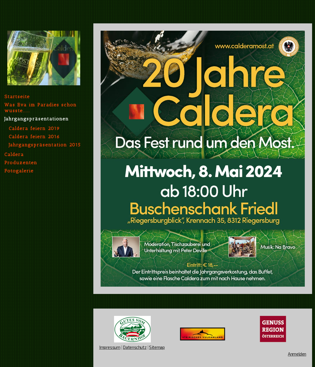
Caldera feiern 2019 (34, 128)
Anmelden (297, 353)
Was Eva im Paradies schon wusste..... (40, 107)
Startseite (17, 96)
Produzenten (20, 162)
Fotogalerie (19, 171)
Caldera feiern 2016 (34, 136)
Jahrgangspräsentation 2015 (45, 145)
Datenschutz (134, 347)
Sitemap (156, 347)
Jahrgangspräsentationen (36, 119)
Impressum (109, 347)
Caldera (14, 154)
